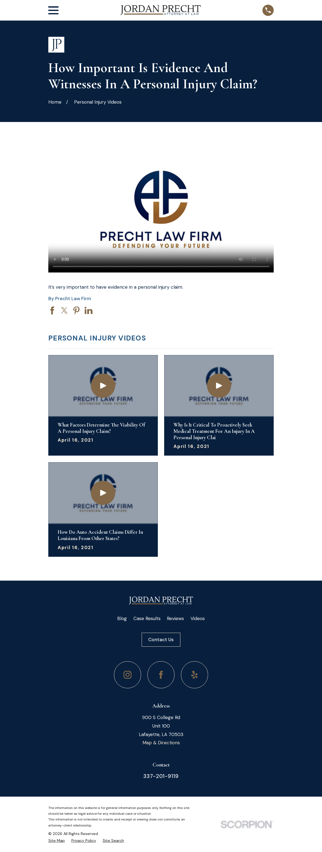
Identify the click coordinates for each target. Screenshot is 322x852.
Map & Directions (161, 743)
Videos (198, 618)
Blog (122, 618)
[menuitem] (56, 840)
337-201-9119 (161, 776)
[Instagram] (127, 674)
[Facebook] (161, 674)
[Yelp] (194, 674)
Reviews (175, 618)
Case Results (147, 618)
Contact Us (161, 640)
